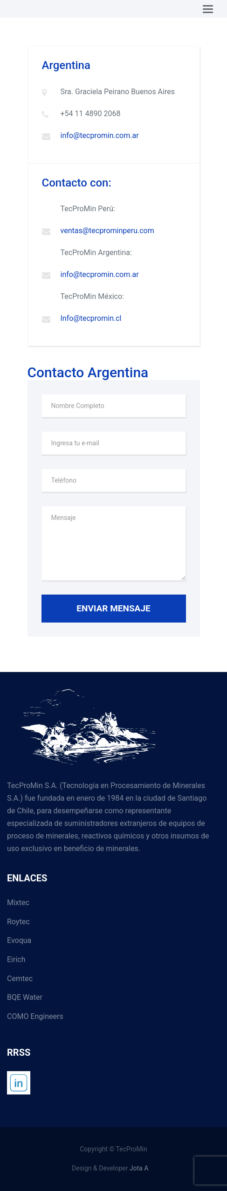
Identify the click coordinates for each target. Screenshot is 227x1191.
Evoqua (19, 940)
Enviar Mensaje (113, 608)
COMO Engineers (35, 1016)
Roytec (18, 921)
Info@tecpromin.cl (91, 318)
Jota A (139, 1168)
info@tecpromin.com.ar (100, 135)
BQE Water (24, 997)
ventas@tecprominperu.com (107, 230)
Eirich (16, 959)
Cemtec (20, 978)
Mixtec (18, 902)
